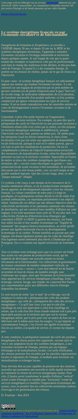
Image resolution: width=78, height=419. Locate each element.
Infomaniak (52, 2)
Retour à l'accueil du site (13, 14)
